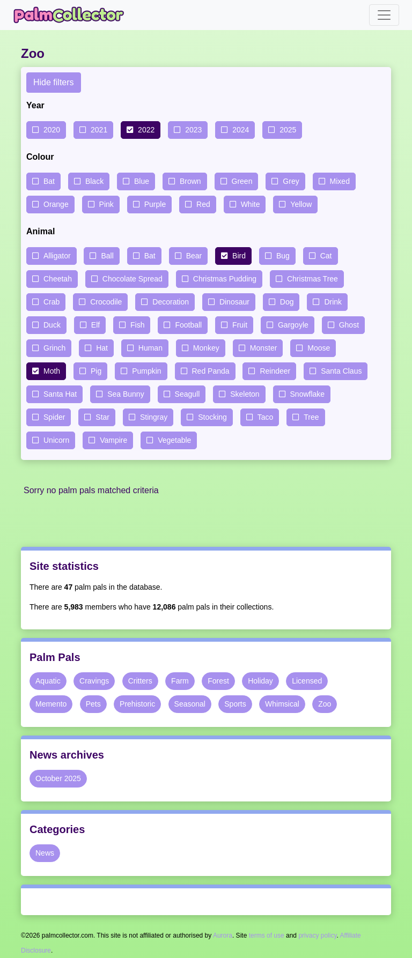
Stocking (212, 417)
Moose (318, 348)
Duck (52, 325)
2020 (51, 129)
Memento (51, 704)
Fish (137, 325)
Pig (96, 371)
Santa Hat (60, 394)
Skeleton (244, 394)
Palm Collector (72, 15)
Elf (95, 325)
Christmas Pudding (224, 278)
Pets (93, 704)
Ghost (349, 325)
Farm (180, 681)
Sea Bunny (125, 394)
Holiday (260, 681)
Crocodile (106, 302)
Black (94, 181)
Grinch (54, 348)
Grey (291, 181)
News (44, 853)
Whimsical (282, 704)
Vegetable (174, 440)
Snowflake (307, 394)
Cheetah (57, 278)
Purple (155, 204)
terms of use (266, 935)
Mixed (340, 181)
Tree (311, 417)
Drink (333, 302)
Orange (56, 204)
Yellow (301, 204)
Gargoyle (293, 325)
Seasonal (189, 704)
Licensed (307, 681)
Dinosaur (234, 302)
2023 (193, 129)
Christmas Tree (312, 278)
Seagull (187, 394)
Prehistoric (137, 704)
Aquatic (48, 681)
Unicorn (56, 440)
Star (102, 417)
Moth (51, 371)
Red (203, 204)
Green (242, 181)
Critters (140, 681)
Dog (287, 302)
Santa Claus (341, 371)
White (250, 204)
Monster (263, 348)
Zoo (324, 704)
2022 (146, 129)
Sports (235, 704)
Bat (49, 181)
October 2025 (58, 778)
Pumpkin (146, 371)
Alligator (57, 255)
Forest (218, 681)
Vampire (113, 440)
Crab (51, 302)
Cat (326, 255)
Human (150, 348)
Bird (239, 255)
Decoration (170, 302)
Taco (266, 417)
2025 (287, 129)
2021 (99, 129)
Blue (141, 181)
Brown (190, 181)
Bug (283, 255)
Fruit (239, 325)
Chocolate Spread (132, 278)
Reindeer (275, 371)
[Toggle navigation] (384, 15)
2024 (240, 129)
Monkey (206, 348)
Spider (54, 417)
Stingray (153, 417)
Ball (107, 255)
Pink (106, 204)
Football (188, 325)
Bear (194, 255)
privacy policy (317, 935)
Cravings (94, 681)
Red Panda (211, 371)
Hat (102, 348)
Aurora (222, 935)
